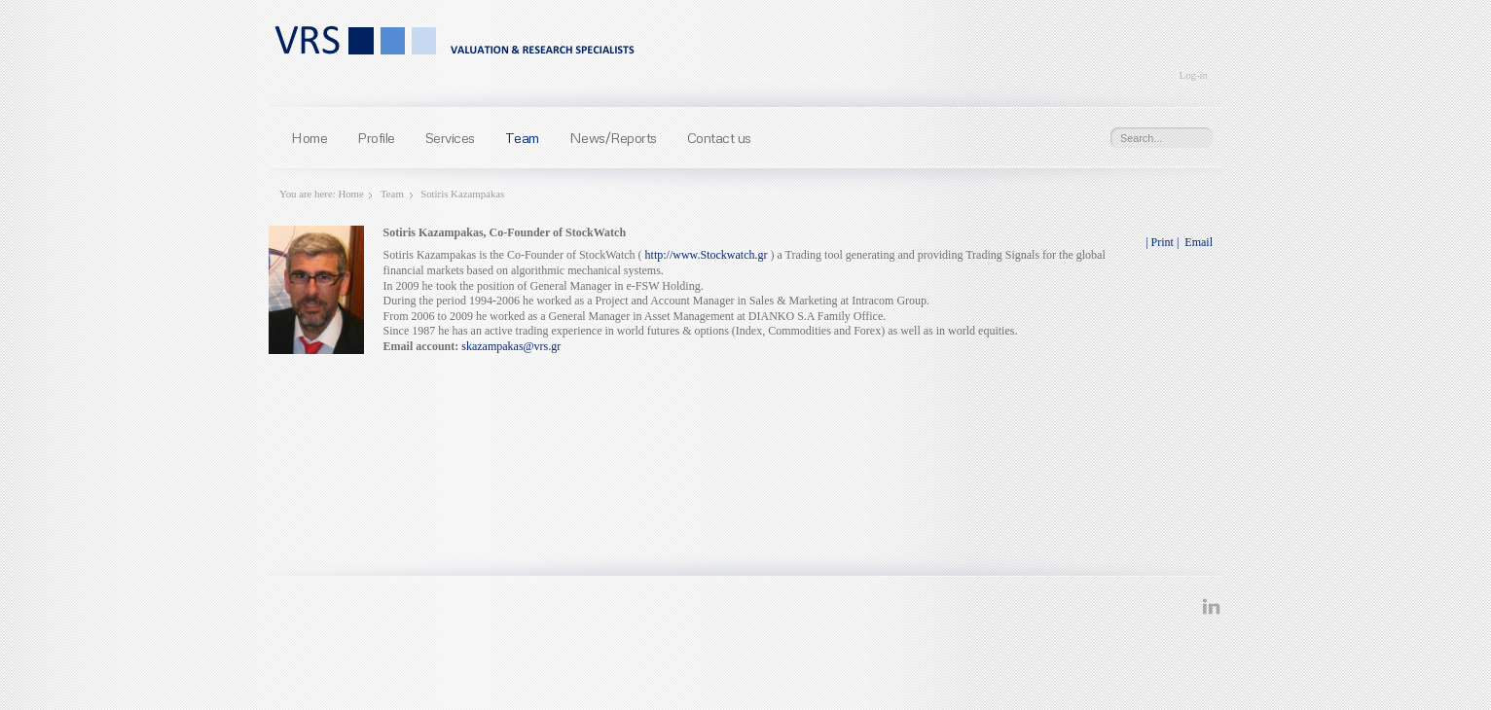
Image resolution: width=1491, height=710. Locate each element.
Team (522, 137)
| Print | (1162, 242)
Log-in (1194, 75)
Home (309, 137)
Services (450, 137)
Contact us (719, 137)
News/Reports (613, 137)
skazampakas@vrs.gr (511, 346)
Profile (376, 137)
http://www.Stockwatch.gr (706, 255)
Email (1197, 242)
